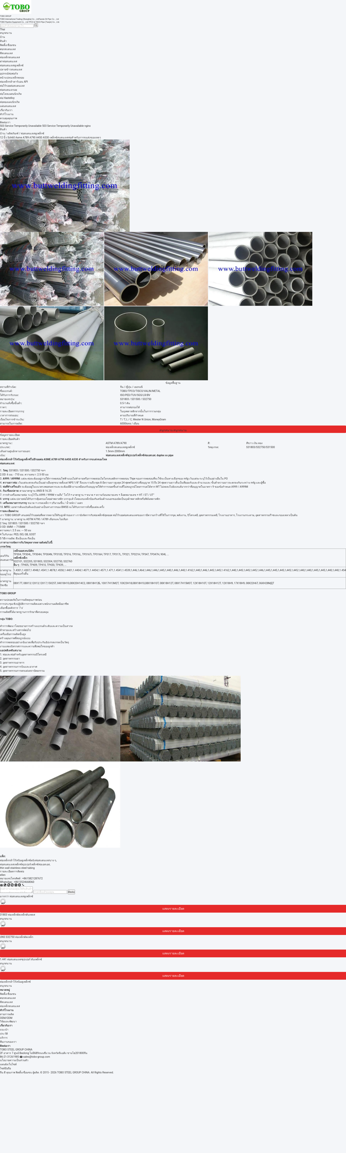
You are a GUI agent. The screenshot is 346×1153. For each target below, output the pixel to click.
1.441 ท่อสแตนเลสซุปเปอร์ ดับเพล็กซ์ (21, 959)
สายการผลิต (7, 1014)
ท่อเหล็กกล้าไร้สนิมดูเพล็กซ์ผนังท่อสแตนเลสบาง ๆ (28, 860)
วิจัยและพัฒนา (8, 1021)
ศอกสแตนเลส (8, 997)
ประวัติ (4, 1033)
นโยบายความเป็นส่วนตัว (14, 1060)
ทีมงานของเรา (8, 1041)
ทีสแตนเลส (6, 1002)
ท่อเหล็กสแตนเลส (10, 1006)
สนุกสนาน (6, 32)
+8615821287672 (32, 878)
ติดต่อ (71, 891)
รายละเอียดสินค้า (10, 439)
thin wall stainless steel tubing (17, 867)
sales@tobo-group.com (36, 1056)
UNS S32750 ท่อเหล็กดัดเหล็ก (16, 937)
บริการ (4, 1037)
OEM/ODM (6, 1017)
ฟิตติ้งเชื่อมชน (8, 993)
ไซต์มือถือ (5, 1068)
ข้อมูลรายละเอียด (10, 434)
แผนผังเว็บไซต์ (8, 1064)
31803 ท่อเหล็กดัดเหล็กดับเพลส (17, 914)
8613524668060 (24, 881)
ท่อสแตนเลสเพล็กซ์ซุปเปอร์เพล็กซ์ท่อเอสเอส (25, 864)
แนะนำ (4, 1029)
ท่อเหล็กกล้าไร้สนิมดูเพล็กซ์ (15, 981)
